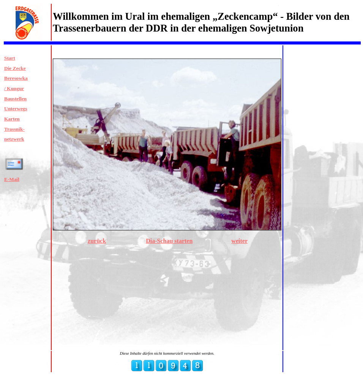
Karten (12, 119)
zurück (97, 241)
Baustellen (15, 99)
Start (9, 58)
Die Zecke (15, 68)
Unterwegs (15, 108)
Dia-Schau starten (169, 241)
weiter (239, 241)
